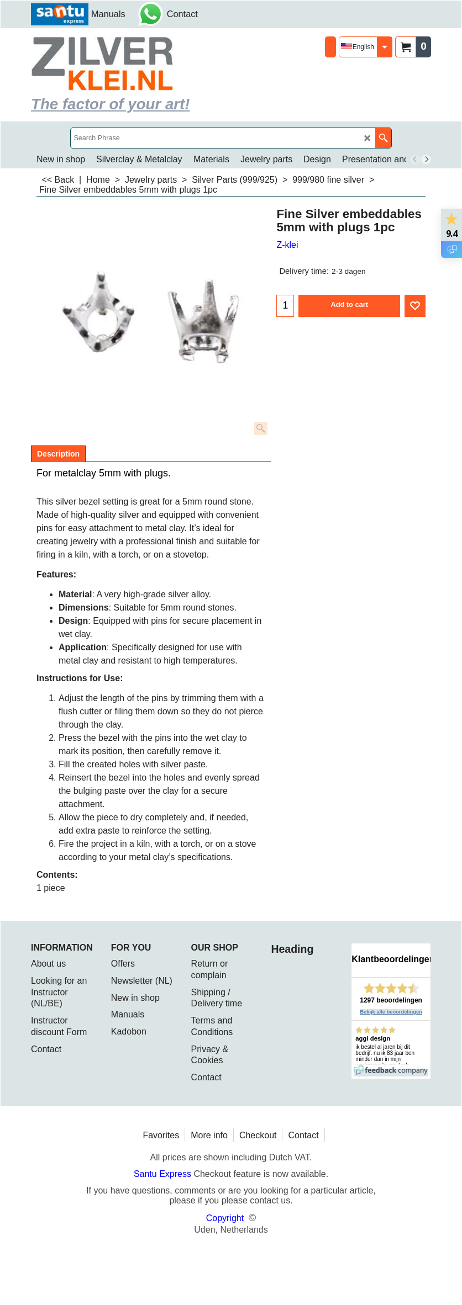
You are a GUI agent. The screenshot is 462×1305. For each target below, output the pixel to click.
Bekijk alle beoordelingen (391, 1012)
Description (58, 453)
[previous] (415, 160)
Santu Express (164, 1174)
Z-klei (287, 245)
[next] (426, 160)
